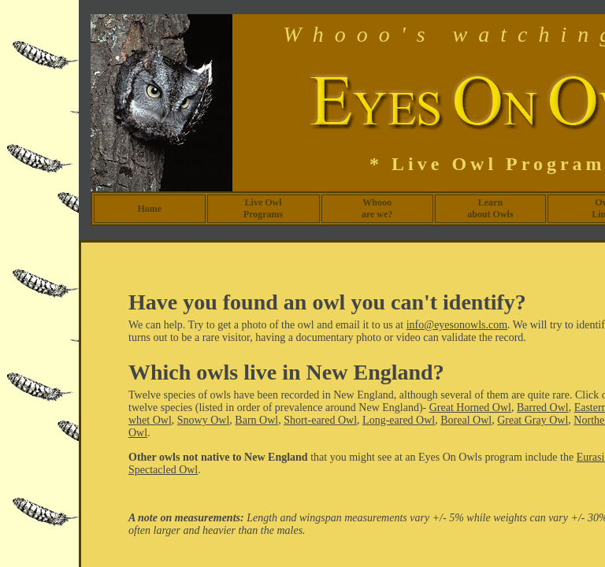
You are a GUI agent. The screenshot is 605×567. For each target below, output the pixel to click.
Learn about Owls (490, 208)
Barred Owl (543, 407)
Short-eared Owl (320, 420)
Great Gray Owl (532, 420)
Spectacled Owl (163, 470)
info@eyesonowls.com (456, 325)
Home (149, 208)
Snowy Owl (203, 420)
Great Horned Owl (470, 407)
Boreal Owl (466, 420)
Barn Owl (256, 420)
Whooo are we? (377, 208)
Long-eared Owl (398, 420)
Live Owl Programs (263, 208)
